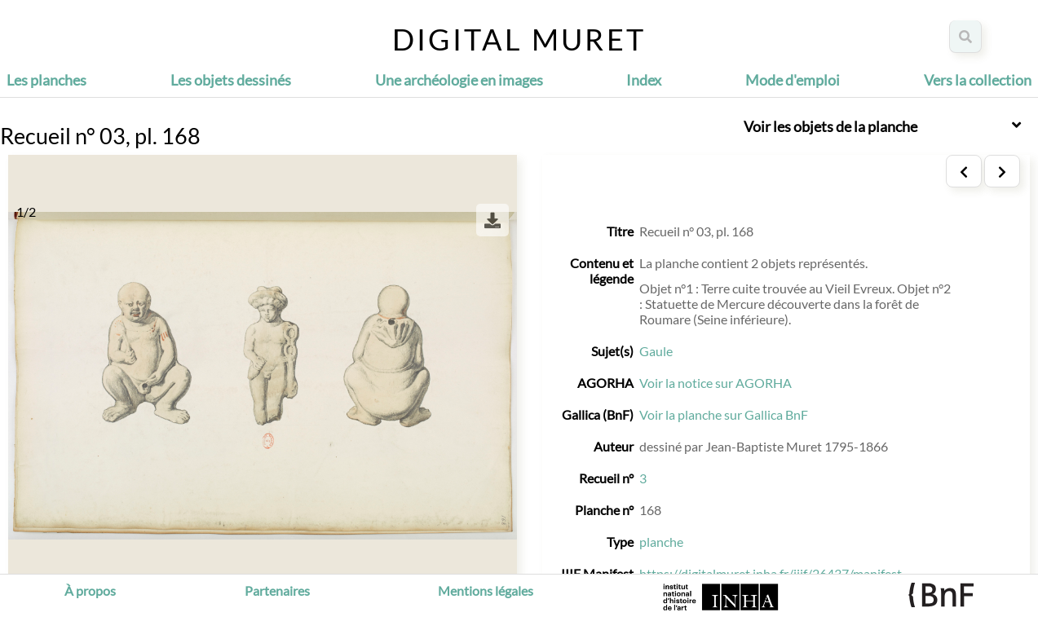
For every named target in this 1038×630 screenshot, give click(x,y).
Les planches (46, 80)
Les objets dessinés (230, 80)
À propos (90, 590)
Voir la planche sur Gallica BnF (723, 414)
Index (643, 80)
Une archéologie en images (459, 80)
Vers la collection (977, 80)
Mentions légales (485, 590)
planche (661, 541)
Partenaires (277, 590)
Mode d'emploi (792, 80)
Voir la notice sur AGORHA (715, 382)
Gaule (656, 351)
